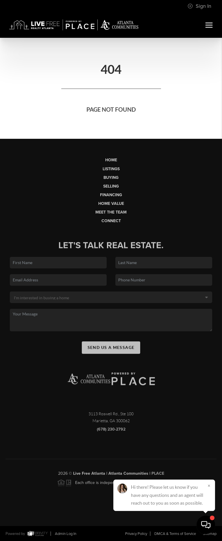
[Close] (209, 485)
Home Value (111, 203)
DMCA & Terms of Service (175, 533)
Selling (111, 186)
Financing (111, 194)
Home (111, 160)
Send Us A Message (111, 350)
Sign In (199, 6)
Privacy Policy (136, 533)
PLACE (157, 476)
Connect (111, 220)
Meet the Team (111, 212)
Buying (111, 177)
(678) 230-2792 (111, 432)
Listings (111, 168)
